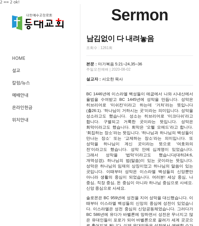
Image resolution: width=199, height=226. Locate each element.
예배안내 (20, 95)
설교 (16, 70)
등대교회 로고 (40, 22)
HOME (18, 58)
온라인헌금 (22, 107)
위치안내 (20, 120)
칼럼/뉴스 (21, 83)
